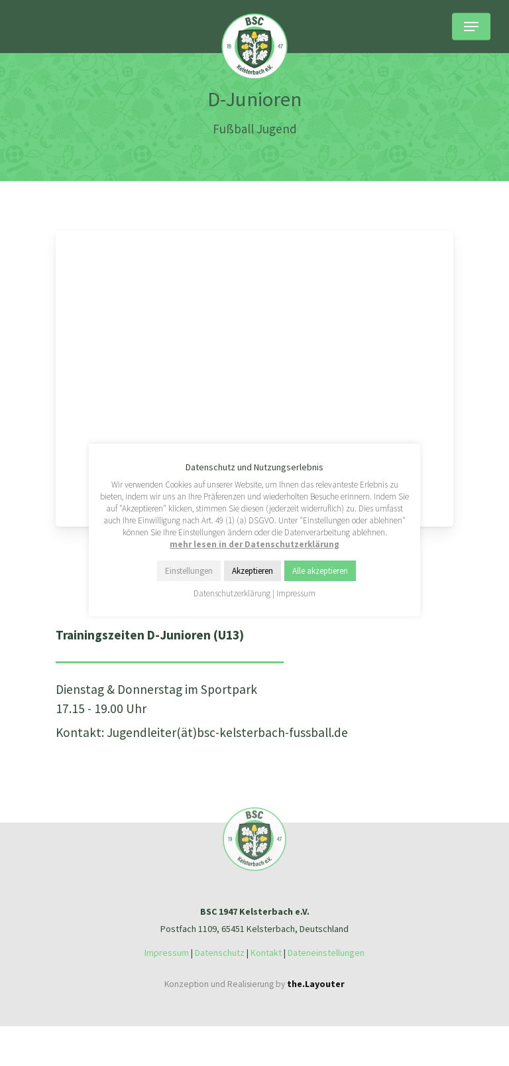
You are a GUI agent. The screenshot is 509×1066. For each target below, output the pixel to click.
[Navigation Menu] (471, 26)
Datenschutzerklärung (232, 593)
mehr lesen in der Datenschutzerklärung (254, 544)
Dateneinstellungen (326, 953)
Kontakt (266, 953)
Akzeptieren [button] (252, 570)
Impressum (166, 953)
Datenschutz (220, 953)
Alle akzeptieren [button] (320, 570)
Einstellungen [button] (189, 570)
